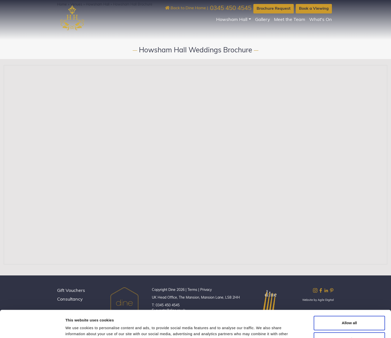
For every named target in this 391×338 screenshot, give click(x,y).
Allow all (349, 297)
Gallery (262, 19)
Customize (349, 314)
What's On (320, 19)
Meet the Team (289, 19)
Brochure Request (274, 9)
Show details (77, 328)
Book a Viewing (314, 9)
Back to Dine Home (185, 8)
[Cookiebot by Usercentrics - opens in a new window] (32, 328)
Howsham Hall (231, 19)
